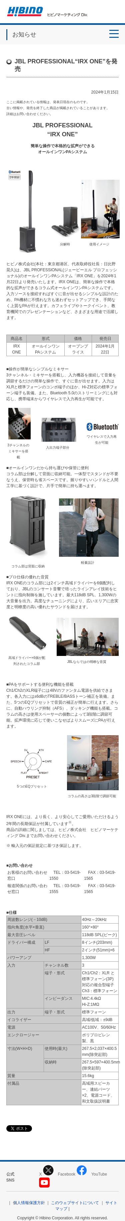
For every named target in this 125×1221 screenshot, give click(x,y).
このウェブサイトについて (75, 1202)
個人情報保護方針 (29, 1202)
